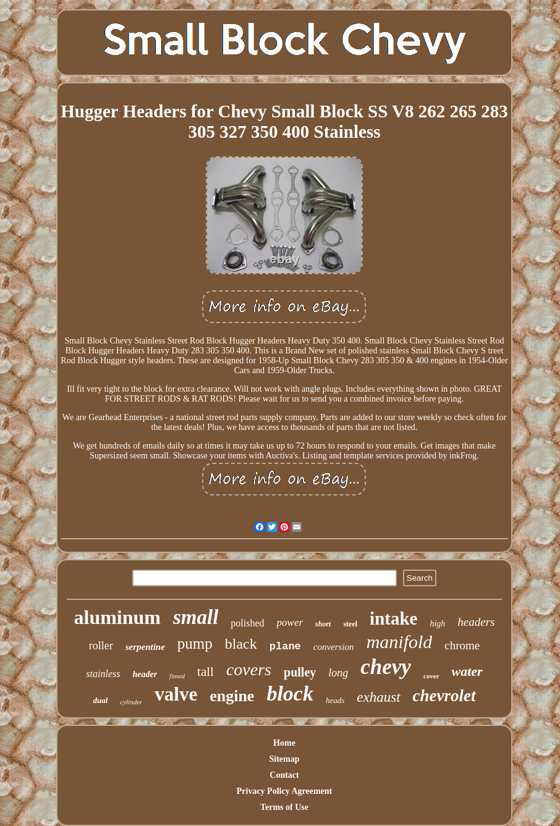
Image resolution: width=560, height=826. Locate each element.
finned (177, 676)
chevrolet (444, 695)
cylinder (131, 702)
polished (247, 623)
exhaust (378, 697)
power (290, 622)
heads (335, 700)
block (289, 693)
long (338, 673)
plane (285, 646)
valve (176, 694)
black (241, 644)
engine (232, 696)
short (323, 624)
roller (101, 645)
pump (195, 643)
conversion (333, 647)
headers (475, 621)
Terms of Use (284, 807)
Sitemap (284, 759)
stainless (103, 673)
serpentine (145, 647)
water (467, 671)
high (437, 623)
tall (205, 671)
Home (284, 743)
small (195, 617)
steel (350, 624)
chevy (385, 667)
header (144, 674)
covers (248, 669)
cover (431, 676)
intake (393, 618)
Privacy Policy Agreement (284, 791)
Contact (284, 775)
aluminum (117, 617)
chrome (462, 645)
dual (100, 700)
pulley (300, 672)
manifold (400, 641)
